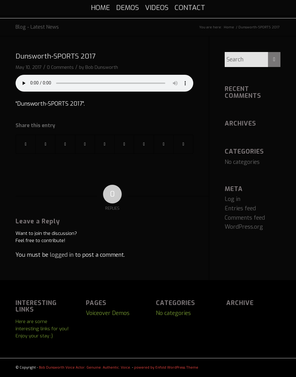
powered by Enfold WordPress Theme (166, 367)
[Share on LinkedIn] (85, 144)
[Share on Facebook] (25, 144)
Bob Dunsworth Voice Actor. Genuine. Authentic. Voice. (85, 367)
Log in (232, 199)
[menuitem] (100, 8)
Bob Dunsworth (101, 67)
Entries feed (240, 208)
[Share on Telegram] (163, 144)
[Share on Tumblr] (104, 144)
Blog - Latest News (37, 27)
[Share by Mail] (183, 144)
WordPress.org (244, 227)
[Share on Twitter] (45, 144)
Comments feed (245, 218)
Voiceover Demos (107, 313)
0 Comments (60, 67)
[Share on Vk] (124, 144)
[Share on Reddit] (143, 144)
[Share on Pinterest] (65, 144)
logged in (61, 255)
